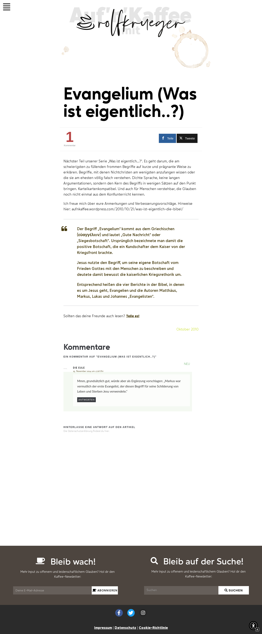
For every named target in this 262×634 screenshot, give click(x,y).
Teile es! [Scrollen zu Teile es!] (132, 316)
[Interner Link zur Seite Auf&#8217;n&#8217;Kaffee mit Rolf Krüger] (131, 35)
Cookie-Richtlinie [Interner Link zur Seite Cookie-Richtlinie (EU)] (153, 627)
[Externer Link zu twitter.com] (187, 138)
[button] (6, 6)
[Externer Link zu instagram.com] (143, 613)
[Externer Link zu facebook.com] (167, 138)
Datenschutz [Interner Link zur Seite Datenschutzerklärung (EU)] (125, 627)
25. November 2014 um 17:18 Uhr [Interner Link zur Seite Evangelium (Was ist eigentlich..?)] (88, 371)
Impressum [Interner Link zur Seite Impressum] (103, 627)
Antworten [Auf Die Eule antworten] (86, 399)
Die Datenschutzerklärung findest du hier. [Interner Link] (86, 431)
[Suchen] (181, 590)
